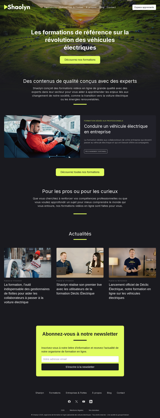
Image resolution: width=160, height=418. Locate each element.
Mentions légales (76, 410)
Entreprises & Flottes (71, 7)
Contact (111, 7)
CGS (62, 410)
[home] (17, 7)
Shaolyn (39, 392)
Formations (50, 7)
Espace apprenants (144, 7)
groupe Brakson (123, 415)
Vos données (94, 410)
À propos (91, 7)
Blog (101, 7)
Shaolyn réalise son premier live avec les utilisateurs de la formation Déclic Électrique (79, 289)
